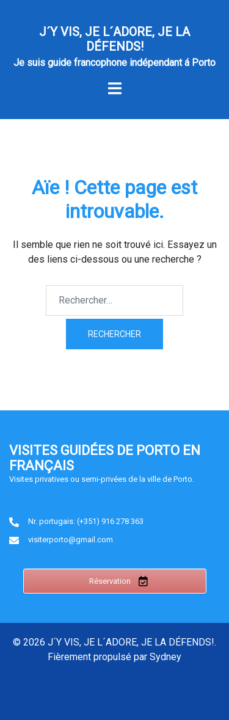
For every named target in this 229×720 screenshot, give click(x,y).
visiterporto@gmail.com (70, 539)
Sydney (165, 657)
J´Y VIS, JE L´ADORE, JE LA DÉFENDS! (114, 39)
